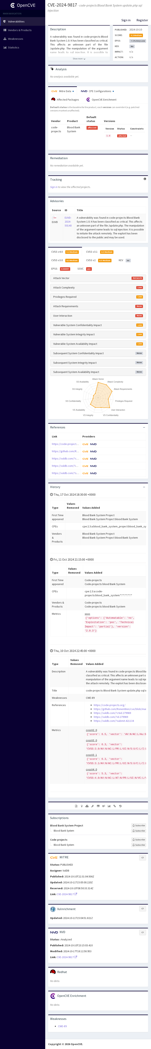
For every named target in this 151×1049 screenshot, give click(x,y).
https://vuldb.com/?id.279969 (69, 466)
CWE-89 (62, 1026)
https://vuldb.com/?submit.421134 (72, 473)
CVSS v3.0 (65, 260)
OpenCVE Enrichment (101, 100)
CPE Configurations (97, 91)
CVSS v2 (99, 260)
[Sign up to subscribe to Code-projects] (138, 839)
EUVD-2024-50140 (68, 221)
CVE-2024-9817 (62, 5)
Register (142, 20)
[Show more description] (79, 59)
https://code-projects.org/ (68, 444)
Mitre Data (62, 91)
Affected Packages (65, 100)
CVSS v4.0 (65, 252)
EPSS (60, 269)
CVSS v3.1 (100, 252)
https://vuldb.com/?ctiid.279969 (70, 458)
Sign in (126, 20)
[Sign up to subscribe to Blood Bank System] (138, 831)
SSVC (84, 269)
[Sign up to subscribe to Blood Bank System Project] (138, 825)
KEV (125, 260)
